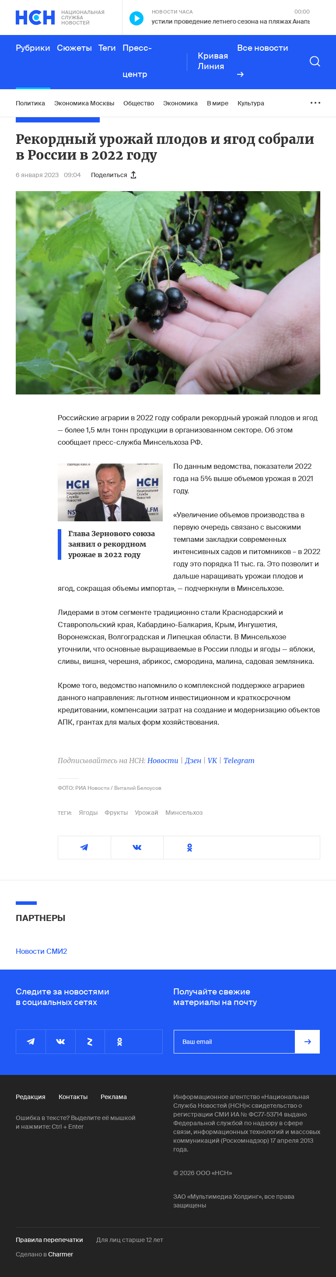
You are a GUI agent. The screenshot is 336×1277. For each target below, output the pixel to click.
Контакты (73, 1097)
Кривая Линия (213, 61)
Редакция (31, 1097)
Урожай (146, 812)
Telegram (239, 760)
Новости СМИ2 (41, 951)
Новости (162, 760)
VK (212, 760)
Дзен (193, 760)
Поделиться (113, 175)
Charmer (60, 1254)
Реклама (114, 1097)
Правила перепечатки (49, 1240)
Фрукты (116, 812)
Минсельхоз (184, 812)
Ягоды (88, 812)
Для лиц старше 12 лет (129, 1240)
